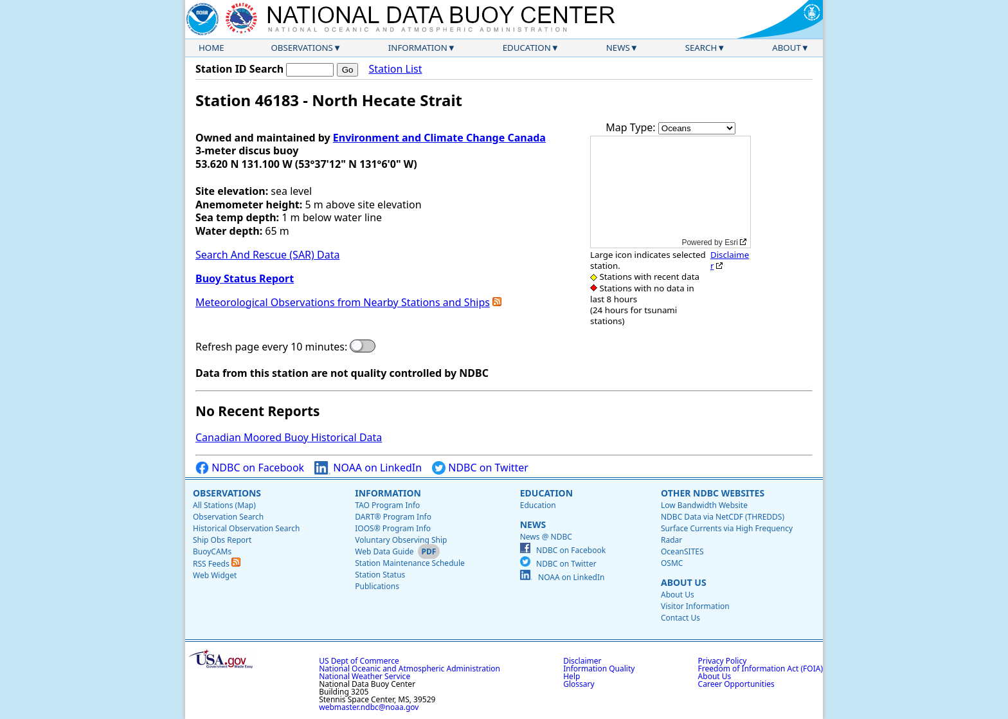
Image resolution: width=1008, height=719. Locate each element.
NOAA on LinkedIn (368, 468)
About (786, 47)
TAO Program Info (387, 505)
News (618, 47)
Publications (377, 586)
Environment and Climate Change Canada (439, 138)
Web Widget (215, 575)
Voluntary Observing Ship (401, 539)
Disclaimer (729, 260)
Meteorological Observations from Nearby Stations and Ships (342, 302)
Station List (395, 69)
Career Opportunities (736, 683)
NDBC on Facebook (249, 468)
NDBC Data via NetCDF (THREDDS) (722, 516)
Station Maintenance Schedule (410, 563)
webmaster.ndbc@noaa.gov (369, 707)
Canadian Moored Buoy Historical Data (288, 437)
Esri (731, 242)
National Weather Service (364, 676)
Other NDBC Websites (712, 493)
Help (571, 676)
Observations (301, 47)
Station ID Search (239, 69)
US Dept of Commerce (359, 660)
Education (527, 47)
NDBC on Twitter (480, 468)
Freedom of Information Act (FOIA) (760, 668)
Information (417, 47)
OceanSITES (682, 551)
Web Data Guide (384, 551)
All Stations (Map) (224, 505)
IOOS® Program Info (393, 528)
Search (701, 47)
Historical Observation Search (246, 528)
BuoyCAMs (212, 551)
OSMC (672, 563)
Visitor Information (695, 606)
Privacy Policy (722, 660)
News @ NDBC (546, 536)
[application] (670, 192)
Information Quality (598, 668)
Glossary (578, 683)
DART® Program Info (393, 516)
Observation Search (228, 516)
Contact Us (680, 617)
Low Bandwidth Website (704, 505)
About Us (683, 582)
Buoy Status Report (244, 278)
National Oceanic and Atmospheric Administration (409, 668)
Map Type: (632, 127)
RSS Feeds (216, 563)
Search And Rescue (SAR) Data (267, 255)
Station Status (380, 574)
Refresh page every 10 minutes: (271, 347)
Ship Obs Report (222, 539)
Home (211, 47)
